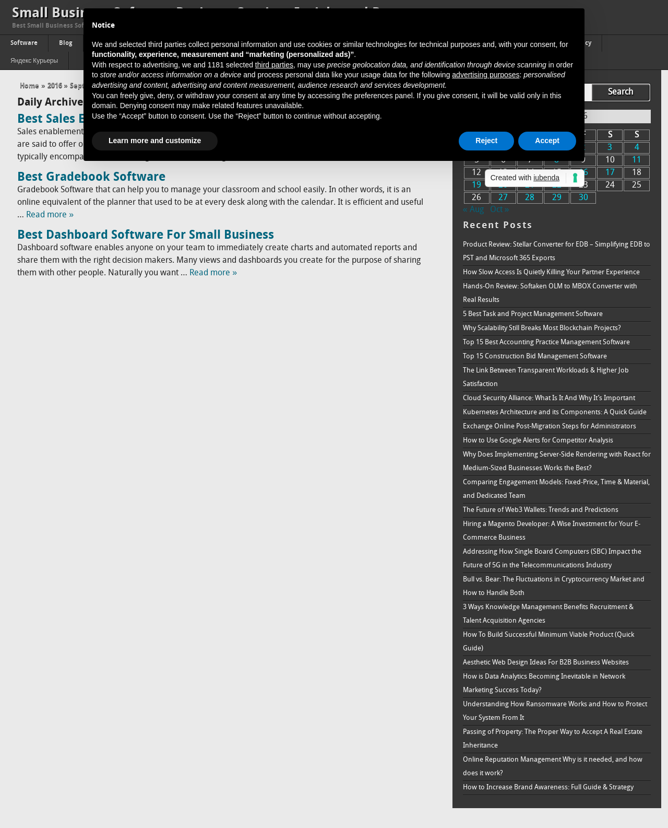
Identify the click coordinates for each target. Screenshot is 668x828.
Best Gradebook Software (91, 177)
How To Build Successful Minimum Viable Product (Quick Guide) (548, 642)
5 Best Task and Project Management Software (533, 314)
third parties (274, 65)
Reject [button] (486, 140)
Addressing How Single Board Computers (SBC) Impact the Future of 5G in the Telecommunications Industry (552, 559)
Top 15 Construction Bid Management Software (535, 356)
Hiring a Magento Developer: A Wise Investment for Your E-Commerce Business (551, 531)
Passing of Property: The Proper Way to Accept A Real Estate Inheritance (552, 739)
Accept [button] (547, 140)
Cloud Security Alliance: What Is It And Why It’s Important (549, 398)
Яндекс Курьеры (34, 61)
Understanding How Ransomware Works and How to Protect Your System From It (555, 711)
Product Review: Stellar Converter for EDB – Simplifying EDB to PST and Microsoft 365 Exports (556, 251)
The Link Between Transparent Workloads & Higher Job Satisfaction (546, 377)
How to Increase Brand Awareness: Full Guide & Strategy (548, 787)
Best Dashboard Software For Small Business (145, 235)
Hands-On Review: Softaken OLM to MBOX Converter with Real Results (550, 293)
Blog (66, 43)
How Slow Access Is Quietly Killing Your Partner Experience (551, 272)
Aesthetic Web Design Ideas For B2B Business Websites (546, 662)
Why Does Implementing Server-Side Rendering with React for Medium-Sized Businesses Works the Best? (557, 461)
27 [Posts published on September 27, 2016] (503, 198)
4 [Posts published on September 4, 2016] (637, 148)
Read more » (50, 215)
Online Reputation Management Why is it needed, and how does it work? (552, 766)
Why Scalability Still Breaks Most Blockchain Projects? (542, 328)
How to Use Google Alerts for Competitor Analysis (538, 440)
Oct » (499, 210)
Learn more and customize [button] (155, 140)
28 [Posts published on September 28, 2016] (529, 198)
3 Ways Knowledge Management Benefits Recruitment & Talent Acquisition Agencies (548, 614)
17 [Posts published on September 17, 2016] (610, 173)
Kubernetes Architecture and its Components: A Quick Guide (555, 412)
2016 (54, 86)
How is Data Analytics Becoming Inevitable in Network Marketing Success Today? (544, 683)
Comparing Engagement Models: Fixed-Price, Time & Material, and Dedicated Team (556, 489)
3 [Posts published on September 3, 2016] (609, 148)
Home (29, 86)
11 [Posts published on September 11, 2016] (636, 160)
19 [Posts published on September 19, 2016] (476, 185)
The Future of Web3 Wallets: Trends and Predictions (540, 510)
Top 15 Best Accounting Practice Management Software (546, 342)
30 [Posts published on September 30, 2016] (583, 198)
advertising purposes (485, 75)
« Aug (473, 210)
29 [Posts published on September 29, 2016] (557, 198)
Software (24, 43)
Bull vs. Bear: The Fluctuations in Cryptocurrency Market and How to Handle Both (554, 586)
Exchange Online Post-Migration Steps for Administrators (549, 426)
